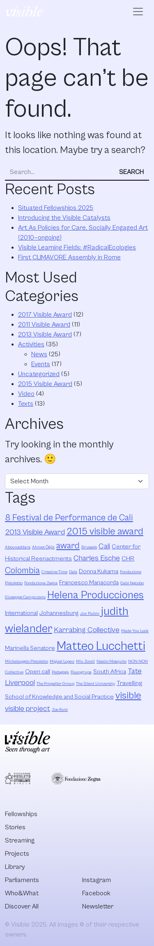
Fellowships (21, 814)
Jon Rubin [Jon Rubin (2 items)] (89, 613)
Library (15, 867)
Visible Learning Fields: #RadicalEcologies (77, 247)
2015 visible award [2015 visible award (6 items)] (105, 531)
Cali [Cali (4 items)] (104, 546)
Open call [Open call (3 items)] (37, 671)
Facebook (96, 893)
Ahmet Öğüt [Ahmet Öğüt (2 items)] (43, 547)
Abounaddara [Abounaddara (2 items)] (17, 547)
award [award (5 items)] (68, 546)
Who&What (22, 893)
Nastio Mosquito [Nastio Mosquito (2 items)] (111, 661)
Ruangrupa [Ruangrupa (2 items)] (81, 672)
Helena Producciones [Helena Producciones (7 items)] (95, 595)
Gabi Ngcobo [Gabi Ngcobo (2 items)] (132, 583)
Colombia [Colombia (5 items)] (22, 570)
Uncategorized (39, 374)
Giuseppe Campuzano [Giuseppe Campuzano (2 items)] (25, 597)
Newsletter (97, 906)
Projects (17, 853)
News (39, 354)
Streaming (19, 840)
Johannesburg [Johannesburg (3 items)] (58, 613)
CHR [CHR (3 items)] (128, 558)
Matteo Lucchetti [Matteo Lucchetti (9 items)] (101, 646)
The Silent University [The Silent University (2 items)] (95, 683)
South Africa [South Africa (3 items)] (109, 671)
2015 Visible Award (45, 384)
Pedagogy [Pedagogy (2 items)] (60, 672)
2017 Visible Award (45, 314)
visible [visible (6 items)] (128, 695)
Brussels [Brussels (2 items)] (89, 547)
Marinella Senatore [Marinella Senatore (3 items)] (30, 648)
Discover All (22, 906)
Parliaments (22, 880)
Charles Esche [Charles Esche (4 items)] (97, 558)
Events (40, 364)
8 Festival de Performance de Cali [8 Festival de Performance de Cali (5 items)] (69, 518)
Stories (15, 827)
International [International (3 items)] (21, 613)
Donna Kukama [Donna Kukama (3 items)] (98, 571)
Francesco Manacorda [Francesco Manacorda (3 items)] (89, 582)
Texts (25, 403)
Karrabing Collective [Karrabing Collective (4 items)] (87, 630)
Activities (31, 344)
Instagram (96, 880)
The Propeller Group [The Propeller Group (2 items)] (55, 683)
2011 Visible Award (44, 324)
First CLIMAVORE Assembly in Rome (69, 257)
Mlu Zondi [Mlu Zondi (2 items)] (85, 661)
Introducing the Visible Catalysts (64, 217)
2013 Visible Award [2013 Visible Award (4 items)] (35, 532)
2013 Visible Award (45, 334)
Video (26, 394)
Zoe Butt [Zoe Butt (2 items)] (60, 709)
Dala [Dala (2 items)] (73, 571)
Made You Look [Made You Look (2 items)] (135, 630)
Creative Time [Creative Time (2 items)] (54, 571)
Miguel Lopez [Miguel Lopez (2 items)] (62, 661)
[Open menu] (138, 11)
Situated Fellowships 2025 (55, 208)
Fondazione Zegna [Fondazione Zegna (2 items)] (40, 583)
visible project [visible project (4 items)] (27, 708)
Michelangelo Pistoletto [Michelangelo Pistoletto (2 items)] (26, 661)
